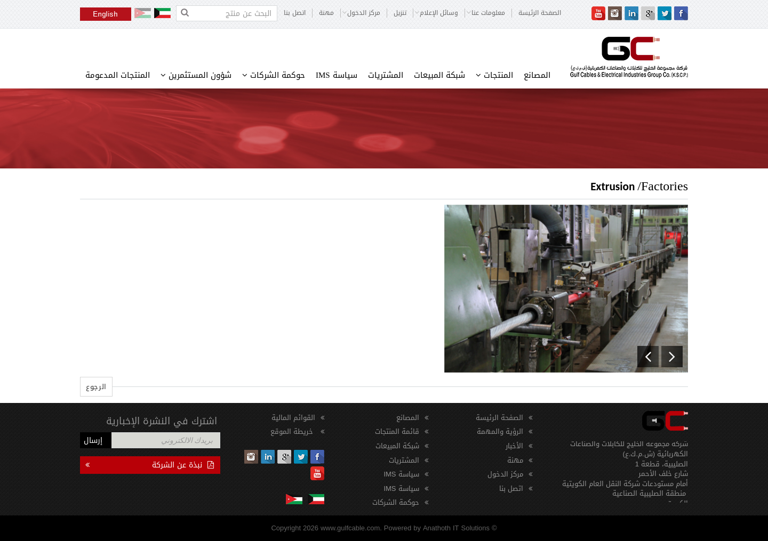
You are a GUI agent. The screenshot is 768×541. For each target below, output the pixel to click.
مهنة (326, 13)
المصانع (537, 75)
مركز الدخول (505, 474)
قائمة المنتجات (397, 431)
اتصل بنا (295, 13)
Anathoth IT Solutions (456, 528)
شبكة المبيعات (439, 75)
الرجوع (96, 386)
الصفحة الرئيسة (539, 13)
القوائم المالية (293, 417)
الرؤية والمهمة (500, 431)
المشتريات (385, 75)
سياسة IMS (336, 75)
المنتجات (494, 75)
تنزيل (400, 13)
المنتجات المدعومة (117, 75)
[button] (648, 356)
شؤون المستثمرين (196, 75)
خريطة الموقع (292, 431)
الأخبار (514, 446)
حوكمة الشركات (273, 75)
